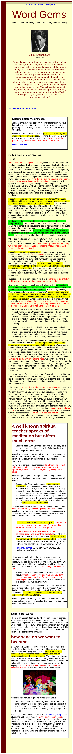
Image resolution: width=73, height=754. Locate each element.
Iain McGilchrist (24, 548)
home (26, 5)
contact (47, 5)
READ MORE (20, 144)
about (53, 5)
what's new (32, 5)
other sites (41, 5)
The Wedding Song (53, 714)
